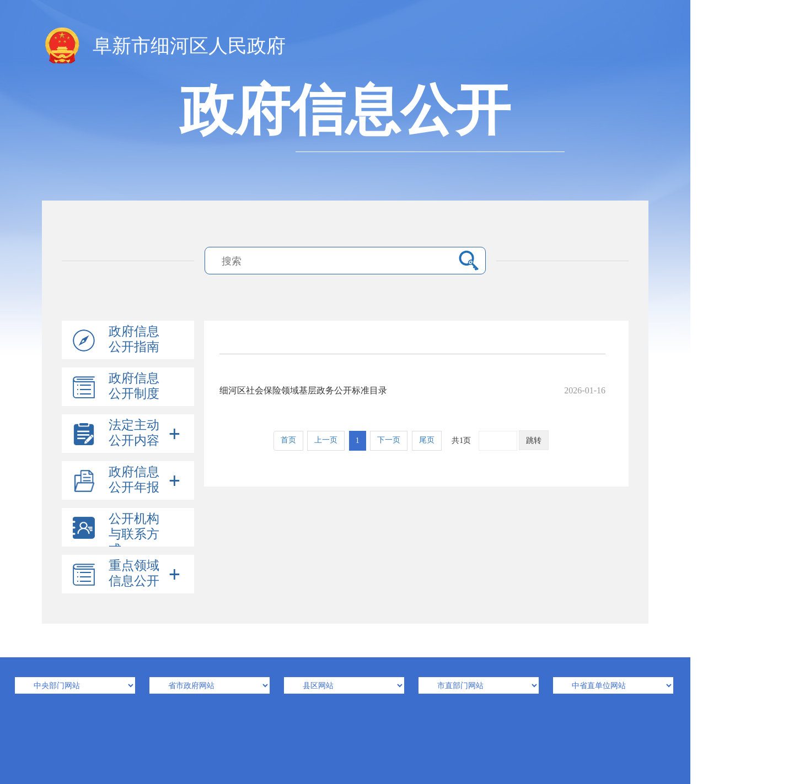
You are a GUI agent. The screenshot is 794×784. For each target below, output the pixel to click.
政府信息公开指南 (134, 339)
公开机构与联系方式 (134, 534)
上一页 (325, 440)
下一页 (388, 440)
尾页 (426, 440)
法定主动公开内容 (134, 432)
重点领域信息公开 (134, 573)
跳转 (533, 440)
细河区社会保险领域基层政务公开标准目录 (412, 390)
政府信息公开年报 (134, 479)
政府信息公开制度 (134, 386)
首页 (288, 440)
